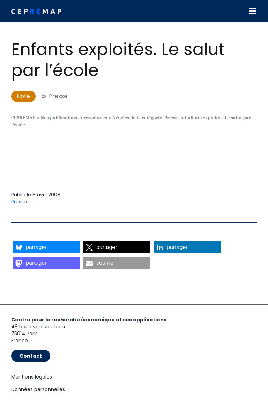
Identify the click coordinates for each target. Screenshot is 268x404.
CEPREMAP (23, 118)
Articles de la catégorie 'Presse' (146, 118)
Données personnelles (38, 389)
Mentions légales (31, 376)
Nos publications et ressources (73, 118)
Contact (31, 355)
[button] (46, 247)
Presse (19, 201)
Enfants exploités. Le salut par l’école (118, 60)
